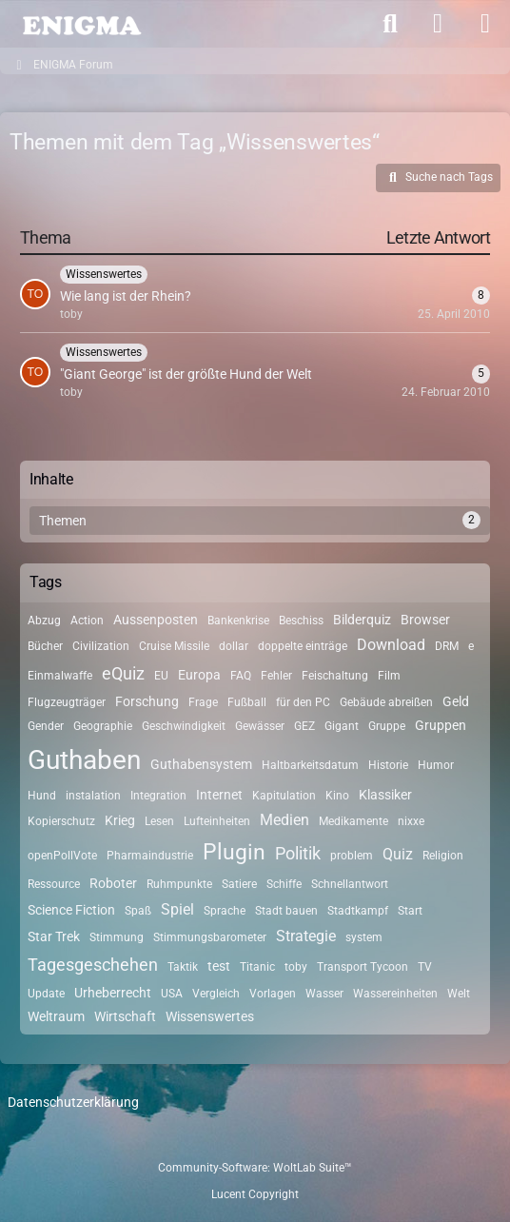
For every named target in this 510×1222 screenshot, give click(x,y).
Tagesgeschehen (93, 965)
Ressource (54, 884)
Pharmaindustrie (150, 855)
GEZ (304, 726)
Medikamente (353, 821)
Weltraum (56, 1016)
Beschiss (301, 620)
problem (351, 855)
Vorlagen (272, 993)
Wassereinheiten (395, 993)
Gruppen (440, 725)
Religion (442, 855)
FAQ (240, 675)
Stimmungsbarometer (209, 937)
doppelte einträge (302, 646)
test (218, 966)
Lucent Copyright (255, 1194)
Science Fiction (71, 909)
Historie (388, 765)
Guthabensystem (201, 764)
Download (391, 645)
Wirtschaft (125, 1016)
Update (46, 993)
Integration (158, 795)
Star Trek (54, 936)
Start (410, 910)
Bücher (45, 646)
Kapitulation (284, 795)
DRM (447, 646)
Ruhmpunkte (179, 884)
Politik (298, 853)
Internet (219, 794)
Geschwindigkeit (184, 726)
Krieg (120, 820)
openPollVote (62, 855)
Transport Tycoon (362, 967)
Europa (199, 674)
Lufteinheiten (217, 821)
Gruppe (386, 726)
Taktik (182, 967)
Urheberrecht (112, 992)
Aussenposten (155, 619)
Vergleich (216, 993)
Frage (203, 702)
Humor (436, 765)
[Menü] (485, 24)
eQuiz (123, 673)
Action (87, 620)
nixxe (411, 821)
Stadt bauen (286, 910)
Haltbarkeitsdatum (310, 765)
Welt (458, 993)
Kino (337, 795)
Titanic (257, 967)
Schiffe (284, 884)
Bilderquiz (362, 619)
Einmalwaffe (60, 675)
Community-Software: (255, 1167)
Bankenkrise (238, 620)
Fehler (276, 675)
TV (425, 967)
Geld (455, 701)
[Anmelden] (438, 24)
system (363, 937)
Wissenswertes (210, 1016)
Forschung (147, 701)
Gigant (341, 726)
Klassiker (385, 794)
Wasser (324, 993)
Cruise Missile (174, 646)
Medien (284, 820)
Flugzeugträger (67, 702)
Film (389, 675)
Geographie (102, 726)
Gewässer (259, 726)
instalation (93, 795)
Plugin (234, 852)
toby (295, 967)
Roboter (113, 883)
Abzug (44, 620)
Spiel (177, 909)
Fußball (246, 702)
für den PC (303, 702)
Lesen (159, 821)
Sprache (224, 910)
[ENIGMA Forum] (81, 24)
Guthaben (84, 760)
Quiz (397, 854)
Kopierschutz (61, 821)
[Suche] (390, 24)
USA (172, 993)
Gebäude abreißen (386, 702)
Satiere (239, 884)
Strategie (306, 936)
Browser (425, 619)
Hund (42, 795)
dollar (233, 646)
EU (161, 675)
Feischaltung (335, 675)
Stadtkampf (357, 910)
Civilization (100, 646)
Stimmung (116, 937)
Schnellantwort (349, 884)
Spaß (138, 910)
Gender (46, 726)
